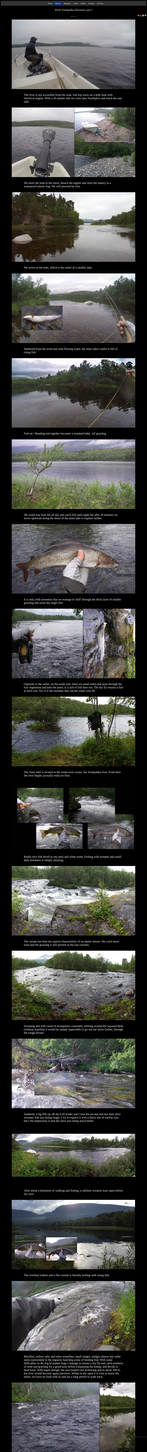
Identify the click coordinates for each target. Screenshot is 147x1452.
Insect (76, 3)
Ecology (91, 3)
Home (50, 3)
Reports (58, 3)
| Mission (145, 1436)
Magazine (67, 3)
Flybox (83, 3)
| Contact (140, 1436)
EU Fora (100, 3)
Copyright (135, 1436)
